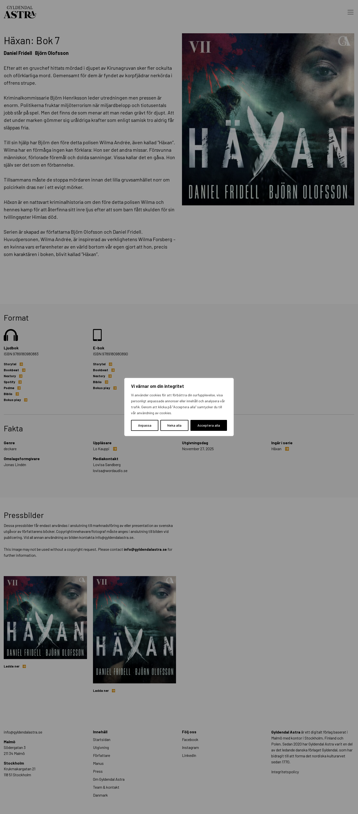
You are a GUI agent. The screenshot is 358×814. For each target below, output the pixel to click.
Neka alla (174, 425)
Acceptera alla (208, 425)
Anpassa (144, 425)
